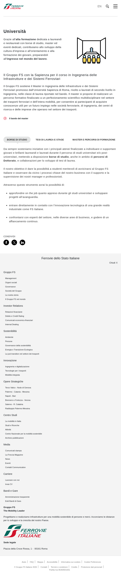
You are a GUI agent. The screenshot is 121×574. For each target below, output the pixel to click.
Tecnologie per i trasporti (15, 371)
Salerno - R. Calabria (14, 404)
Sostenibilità (10, 331)
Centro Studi (10, 415)
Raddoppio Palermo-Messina (17, 408)
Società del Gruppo (13, 291)
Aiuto (24, 562)
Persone (8, 341)
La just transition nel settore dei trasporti (22, 354)
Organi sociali (11, 282)
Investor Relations (13, 305)
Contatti (44, 567)
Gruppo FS (9, 272)
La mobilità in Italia (13, 421)
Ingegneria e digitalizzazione (17, 366)
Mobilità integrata (12, 375)
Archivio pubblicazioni (14, 438)
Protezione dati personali (91, 567)
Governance (10, 287)
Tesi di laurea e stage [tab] (50, 139)
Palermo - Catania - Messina (17, 392)
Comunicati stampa (13, 451)
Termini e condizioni (59, 567)
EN (99, 6)
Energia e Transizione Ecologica (19, 350)
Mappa (40, 562)
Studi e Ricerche (12, 425)
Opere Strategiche (13, 381)
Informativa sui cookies (70, 562)
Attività (8, 429)
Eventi (8, 463)
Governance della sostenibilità (18, 345)
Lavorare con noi (12, 480)
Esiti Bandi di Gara (13, 501)
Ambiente (9, 337)
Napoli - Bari (10, 396)
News (7, 459)
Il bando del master (18, 118)
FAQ (32, 562)
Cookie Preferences (92, 562)
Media (6, 444)
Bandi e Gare (10, 490)
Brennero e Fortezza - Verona (17, 400)
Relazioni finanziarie (13, 312)
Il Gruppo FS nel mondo (15, 299)
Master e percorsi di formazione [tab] (93, 139)
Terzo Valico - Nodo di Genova (18, 388)
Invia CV (9, 484)
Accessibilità (52, 562)
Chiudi (112, 263)
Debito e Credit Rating (14, 316)
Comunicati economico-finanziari (19, 320)
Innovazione (10, 360)
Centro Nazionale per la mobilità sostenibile (23, 434)
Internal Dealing (12, 324)
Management (10, 278)
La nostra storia (11, 295)
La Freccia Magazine (14, 455)
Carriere (7, 474)
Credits (74, 567)
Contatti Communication (15, 467)
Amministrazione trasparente (17, 497)
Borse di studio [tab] (17, 139)
